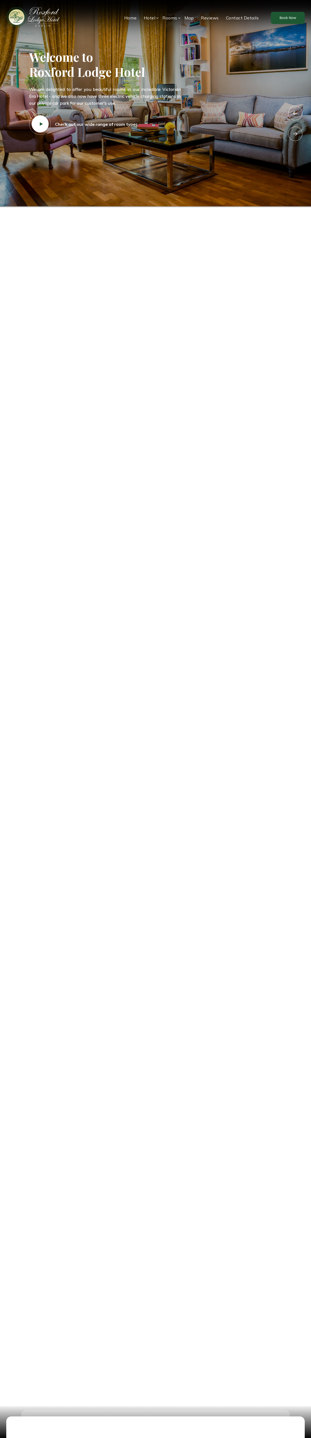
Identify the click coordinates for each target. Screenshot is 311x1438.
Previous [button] (295, 113)
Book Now (287, 17)
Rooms (169, 18)
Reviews (210, 18)
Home (130, 18)
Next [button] (295, 134)
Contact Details (242, 18)
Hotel (150, 18)
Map (189, 18)
